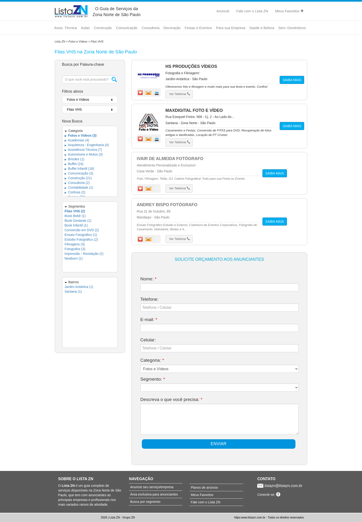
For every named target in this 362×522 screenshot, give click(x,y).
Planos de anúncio (204, 487)
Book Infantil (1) (76, 225)
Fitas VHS (97, 41)
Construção (103, 28)
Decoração (172, 28)
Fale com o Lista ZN (252, 11)
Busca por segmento (145, 502)
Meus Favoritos (289, 11)
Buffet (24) (74, 164)
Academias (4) (77, 140)
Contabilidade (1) (79, 187)
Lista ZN (60, 41)
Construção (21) (78, 178)
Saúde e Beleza (261, 28)
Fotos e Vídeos (78, 41)
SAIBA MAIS (292, 80)
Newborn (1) (74, 258)
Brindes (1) (74, 159)
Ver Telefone (179, 94)
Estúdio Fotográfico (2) (81, 239)
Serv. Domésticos (292, 28)
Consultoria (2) (77, 183)
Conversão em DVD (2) (82, 230)
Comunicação (127, 28)
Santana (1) (73, 291)
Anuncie (222, 11)
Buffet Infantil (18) (79, 168)
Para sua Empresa (230, 28)
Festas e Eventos (198, 28)
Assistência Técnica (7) (83, 150)
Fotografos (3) (75, 249)
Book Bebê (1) (75, 216)
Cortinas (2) (75, 192)
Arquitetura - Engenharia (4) (87, 145)
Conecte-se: (268, 494)
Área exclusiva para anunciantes (154, 494)
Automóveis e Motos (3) (84, 154)
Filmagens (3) (75, 244)
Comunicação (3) (79, 173)
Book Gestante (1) (78, 220)
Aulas (85, 28)
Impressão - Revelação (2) (84, 254)
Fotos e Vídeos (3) (81, 135)
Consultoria (151, 28)
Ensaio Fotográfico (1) (81, 235)
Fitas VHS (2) (75, 211)
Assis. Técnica (65, 28)
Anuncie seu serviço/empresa (151, 487)
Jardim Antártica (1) (79, 287)
